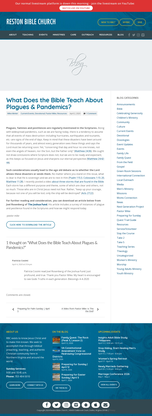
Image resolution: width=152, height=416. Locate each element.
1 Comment (91, 113)
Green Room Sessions (129, 171)
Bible (119, 108)
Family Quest (124, 157)
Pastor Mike (51, 113)
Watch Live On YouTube (76, 8)
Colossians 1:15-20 (93, 177)
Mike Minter (12, 113)
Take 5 (120, 242)
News (120, 202)
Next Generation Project (130, 206)
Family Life (123, 153)
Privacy (112, 410)
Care (73, 34)
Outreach (88, 34)
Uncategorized (125, 255)
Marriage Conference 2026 (113, 374)
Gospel (121, 166)
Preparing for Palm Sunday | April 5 (33, 310)
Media (120, 184)
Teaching (27, 34)
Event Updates (125, 144)
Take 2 (120, 237)
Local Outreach (125, 180)
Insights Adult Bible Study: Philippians (113, 339)
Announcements (126, 104)
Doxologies (123, 140)
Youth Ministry (125, 273)
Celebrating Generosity (130, 113)
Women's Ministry (127, 260)
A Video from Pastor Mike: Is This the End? (78, 310)
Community (123, 122)
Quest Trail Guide (126, 220)
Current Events (27, 113)
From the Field (125, 162)
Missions (122, 193)
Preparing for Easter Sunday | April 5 (73, 376)
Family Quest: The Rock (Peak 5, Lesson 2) (74, 339)
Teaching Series (126, 246)
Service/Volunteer (127, 229)
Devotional (40, 113)
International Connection (131, 175)
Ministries (59, 34)
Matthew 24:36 (83, 151)
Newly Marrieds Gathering (113, 366)
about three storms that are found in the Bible (78, 181)
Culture (121, 126)
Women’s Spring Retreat (112, 358)
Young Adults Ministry (129, 269)
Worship (121, 264)
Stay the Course (125, 233)
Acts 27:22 (87, 193)
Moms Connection (127, 197)
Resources (105, 34)
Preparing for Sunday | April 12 (74, 366)
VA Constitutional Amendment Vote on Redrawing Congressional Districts (72, 352)
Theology (122, 251)
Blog (121, 34)
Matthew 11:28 (14, 181)
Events (43, 34)
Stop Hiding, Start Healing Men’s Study (117, 349)
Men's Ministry (125, 189)
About (13, 34)
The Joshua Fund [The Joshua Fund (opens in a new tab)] (37, 204)
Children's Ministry (127, 117)
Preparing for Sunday (129, 215)
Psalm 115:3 (75, 177)
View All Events (109, 384)
